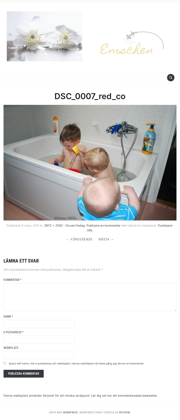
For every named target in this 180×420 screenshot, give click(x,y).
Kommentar (12, 280)
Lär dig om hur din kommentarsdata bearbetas (124, 395)
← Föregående (79, 239)
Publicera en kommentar (103, 225)
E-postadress (14, 332)
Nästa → (106, 239)
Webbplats (11, 348)
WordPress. (71, 412)
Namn (8, 316)
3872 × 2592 (53, 225)
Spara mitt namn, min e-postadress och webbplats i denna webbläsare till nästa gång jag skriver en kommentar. (76, 363)
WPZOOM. (125, 412)
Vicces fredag (75, 225)
